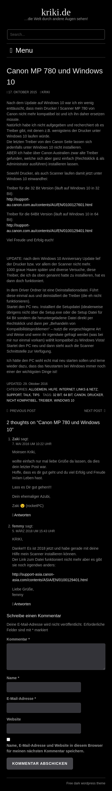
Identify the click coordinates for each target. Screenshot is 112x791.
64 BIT (67, 395)
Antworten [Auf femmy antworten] (22, 604)
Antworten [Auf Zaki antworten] (22, 515)
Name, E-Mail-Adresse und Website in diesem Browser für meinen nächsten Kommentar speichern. (55, 748)
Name (13, 678)
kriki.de (56, 12)
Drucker (95, 395)
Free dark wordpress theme (85, 783)
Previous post (23, 411)
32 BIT (57, 395)
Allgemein (38, 389)
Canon (80, 395)
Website (14, 719)
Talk (27, 395)
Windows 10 (64, 400)
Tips (36, 395)
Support (14, 395)
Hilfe (53, 389)
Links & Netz (87, 389)
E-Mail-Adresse (21, 698)
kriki (46, 92)
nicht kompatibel (22, 400)
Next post (93, 411)
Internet (67, 389)
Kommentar (18, 639)
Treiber (45, 400)
